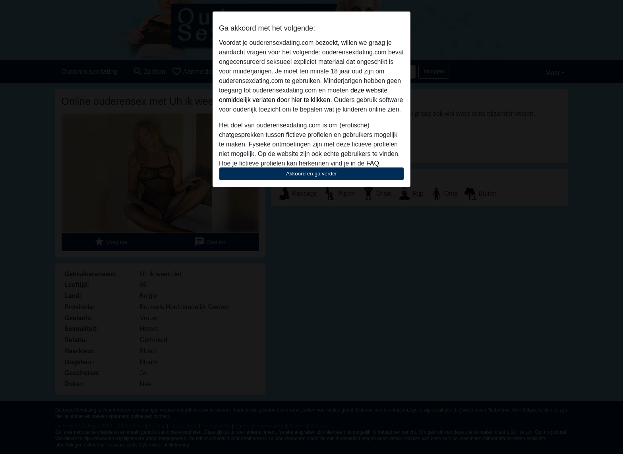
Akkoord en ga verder (311, 174)
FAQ (372, 163)
